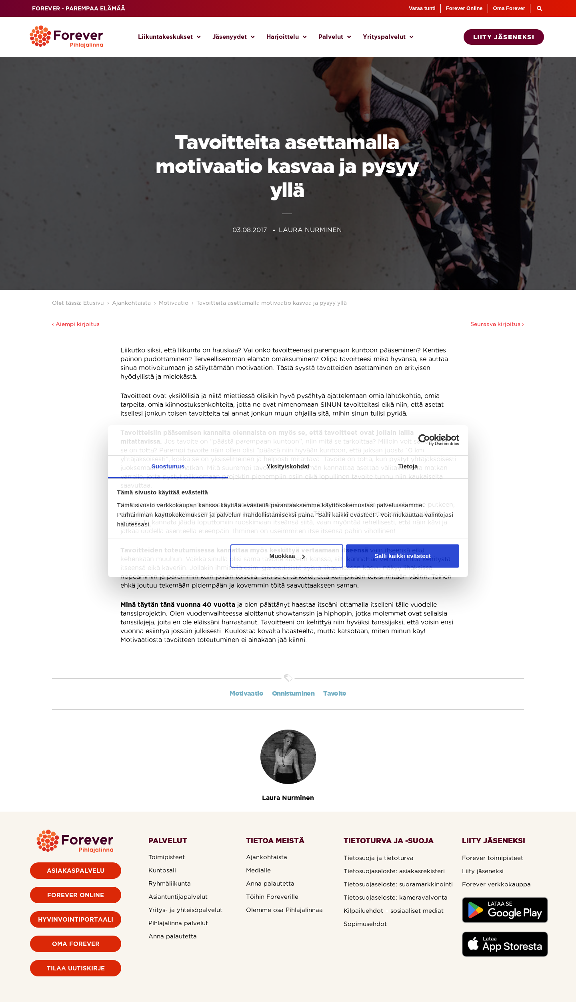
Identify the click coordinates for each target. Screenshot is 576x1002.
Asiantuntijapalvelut (178, 896)
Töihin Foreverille (272, 896)
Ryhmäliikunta (169, 883)
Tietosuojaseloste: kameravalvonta (396, 897)
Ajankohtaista (131, 303)
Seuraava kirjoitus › (497, 324)
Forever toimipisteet (492, 857)
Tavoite (334, 693)
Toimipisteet (166, 857)
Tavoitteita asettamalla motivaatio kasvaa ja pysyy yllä (271, 303)
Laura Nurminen (288, 797)
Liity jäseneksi (483, 871)
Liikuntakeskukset (169, 37)
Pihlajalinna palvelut (178, 923)
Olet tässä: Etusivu (78, 303)
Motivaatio (173, 303)
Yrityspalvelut (388, 37)
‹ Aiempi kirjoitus (76, 324)
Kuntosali (162, 870)
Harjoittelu (286, 37)
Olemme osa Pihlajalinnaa (284, 909)
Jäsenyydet (233, 37)
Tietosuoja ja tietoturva (379, 857)
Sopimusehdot (365, 923)
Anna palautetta (172, 936)
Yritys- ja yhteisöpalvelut (185, 909)
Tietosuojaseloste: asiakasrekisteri (394, 871)
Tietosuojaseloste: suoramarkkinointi (398, 884)
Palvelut (334, 37)
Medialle (258, 870)
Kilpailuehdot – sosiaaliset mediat (394, 910)
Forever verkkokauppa (496, 884)
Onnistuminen (293, 693)
